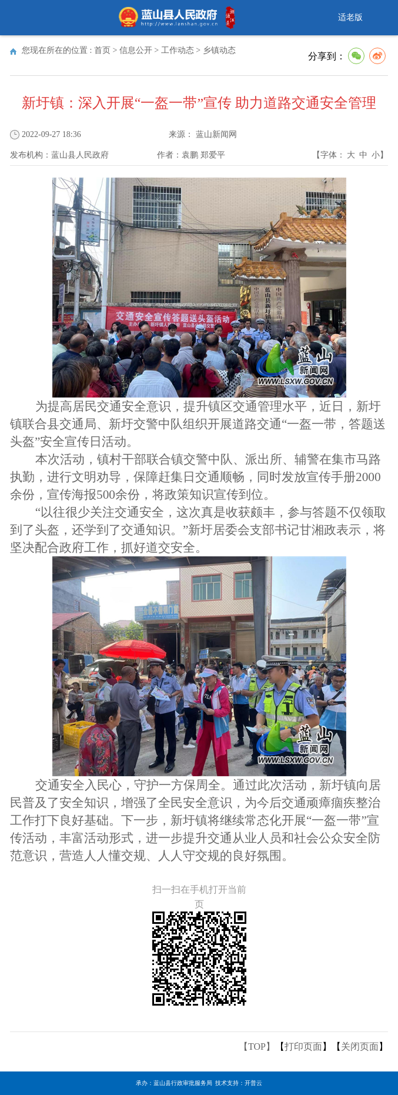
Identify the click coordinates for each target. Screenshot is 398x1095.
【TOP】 (257, 1046)
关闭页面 (360, 1046)
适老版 (350, 17)
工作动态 (177, 50)
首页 (102, 50)
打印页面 (303, 1046)
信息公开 (135, 50)
